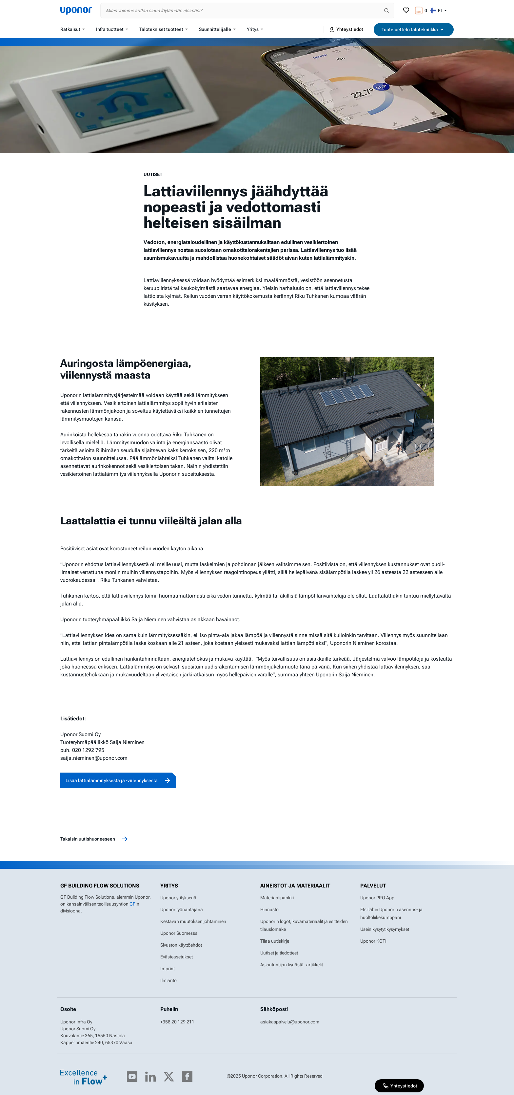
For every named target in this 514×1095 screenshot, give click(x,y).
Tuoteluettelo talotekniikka (414, 29)
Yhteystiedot (346, 30)
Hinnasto (269, 909)
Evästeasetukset (176, 956)
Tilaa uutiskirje (274, 941)
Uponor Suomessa (179, 933)
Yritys (255, 29)
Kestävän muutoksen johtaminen (193, 921)
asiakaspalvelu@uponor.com (289, 1021)
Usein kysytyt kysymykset (384, 929)
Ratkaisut (72, 29)
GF (132, 904)
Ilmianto (168, 980)
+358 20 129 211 (177, 1021)
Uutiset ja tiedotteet (279, 952)
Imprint (167, 968)
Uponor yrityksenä (178, 897)
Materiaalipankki (277, 897)
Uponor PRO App (377, 897)
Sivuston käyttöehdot (181, 945)
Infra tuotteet (112, 29)
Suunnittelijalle (217, 29)
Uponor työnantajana (181, 909)
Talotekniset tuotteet (163, 29)
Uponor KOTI (373, 941)
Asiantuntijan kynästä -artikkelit (291, 964)
